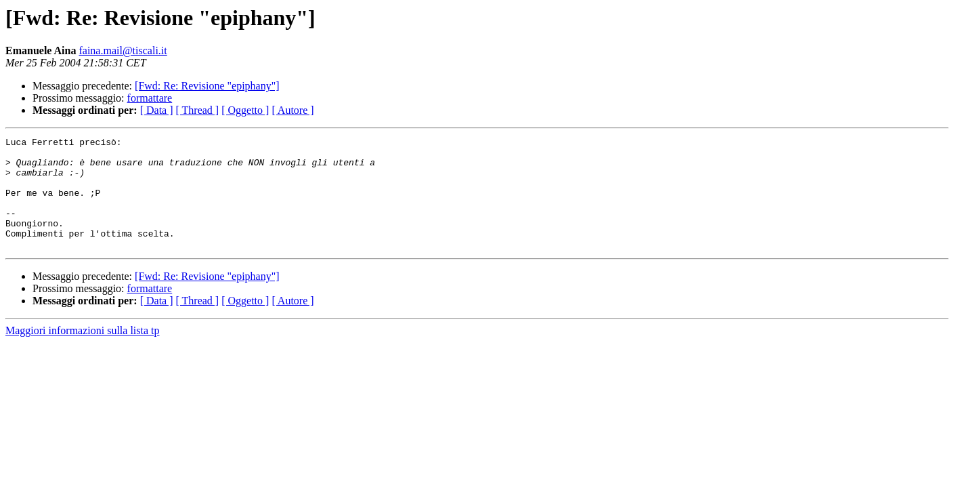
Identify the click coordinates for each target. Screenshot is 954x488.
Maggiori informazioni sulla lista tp (82, 353)
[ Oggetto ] (245, 110)
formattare (150, 98)
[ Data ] (156, 110)
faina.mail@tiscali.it (123, 50)
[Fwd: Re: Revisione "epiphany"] (207, 86)
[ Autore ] (292, 110)
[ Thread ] (197, 110)
